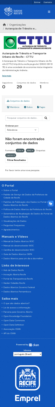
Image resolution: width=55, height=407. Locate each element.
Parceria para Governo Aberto (18, 312)
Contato (48, 2)
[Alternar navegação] (49, 12)
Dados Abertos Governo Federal (19, 287)
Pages (41, 107)
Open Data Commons (14, 320)
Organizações (17, 24)
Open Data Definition (14, 324)
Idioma (27, 350)
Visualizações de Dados (15, 221)
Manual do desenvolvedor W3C (19, 245)
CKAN (34, 344)
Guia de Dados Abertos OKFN (18, 254)
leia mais (6, 75)
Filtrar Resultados (16, 160)
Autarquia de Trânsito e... (20, 28)
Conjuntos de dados (18, 101)
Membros (13, 107)
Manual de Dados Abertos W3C (19, 241)
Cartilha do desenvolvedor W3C (19, 250)
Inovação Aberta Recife (15, 274)
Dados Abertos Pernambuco (17, 291)
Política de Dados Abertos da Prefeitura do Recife (28, 209)
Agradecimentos (12, 229)
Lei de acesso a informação (17, 307)
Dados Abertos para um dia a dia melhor (23, 258)
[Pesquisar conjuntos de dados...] (23, 118)
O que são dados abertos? (17, 303)
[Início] (4, 24)
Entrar (37, 2)
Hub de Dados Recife (14, 270)
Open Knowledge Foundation (18, 316)
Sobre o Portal (11, 190)
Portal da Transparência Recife (18, 278)
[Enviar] (46, 118)
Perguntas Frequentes (14, 225)
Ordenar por (11, 125)
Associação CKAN (12, 329)
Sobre (28, 107)
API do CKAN (10, 333)
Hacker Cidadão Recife (14, 283)
